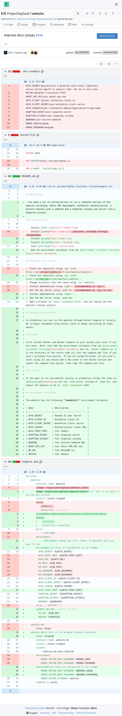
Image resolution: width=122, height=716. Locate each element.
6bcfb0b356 (82, 52)
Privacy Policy (66, 712)
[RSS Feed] (78, 13)
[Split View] (109, 64)
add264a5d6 (110, 52)
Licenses (45, 712)
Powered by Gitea (35, 708)
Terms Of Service (86, 712)
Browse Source (107, 35)
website (38, 13)
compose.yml (30, 461)
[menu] (117, 64)
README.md (28, 176)
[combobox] (101, 64)
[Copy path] (42, 71)
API (54, 712)
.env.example (31, 71)
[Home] (7, 4)
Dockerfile (27, 135)
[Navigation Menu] (116, 4)
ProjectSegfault (18, 13)
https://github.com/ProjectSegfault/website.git (34, 18)
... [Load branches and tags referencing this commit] (6, 43)
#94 (38, 35)
